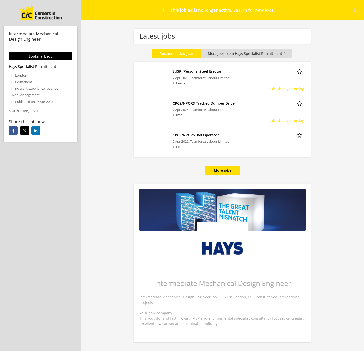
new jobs (264, 10)
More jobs (222, 170)
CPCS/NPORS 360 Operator (196, 135)
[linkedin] (35, 130)
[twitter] (24, 130)
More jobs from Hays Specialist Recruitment (246, 53)
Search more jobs (22, 111)
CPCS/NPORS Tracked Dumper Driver (204, 103)
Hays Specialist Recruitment (32, 66)
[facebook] (13, 130)
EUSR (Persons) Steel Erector (197, 71)
